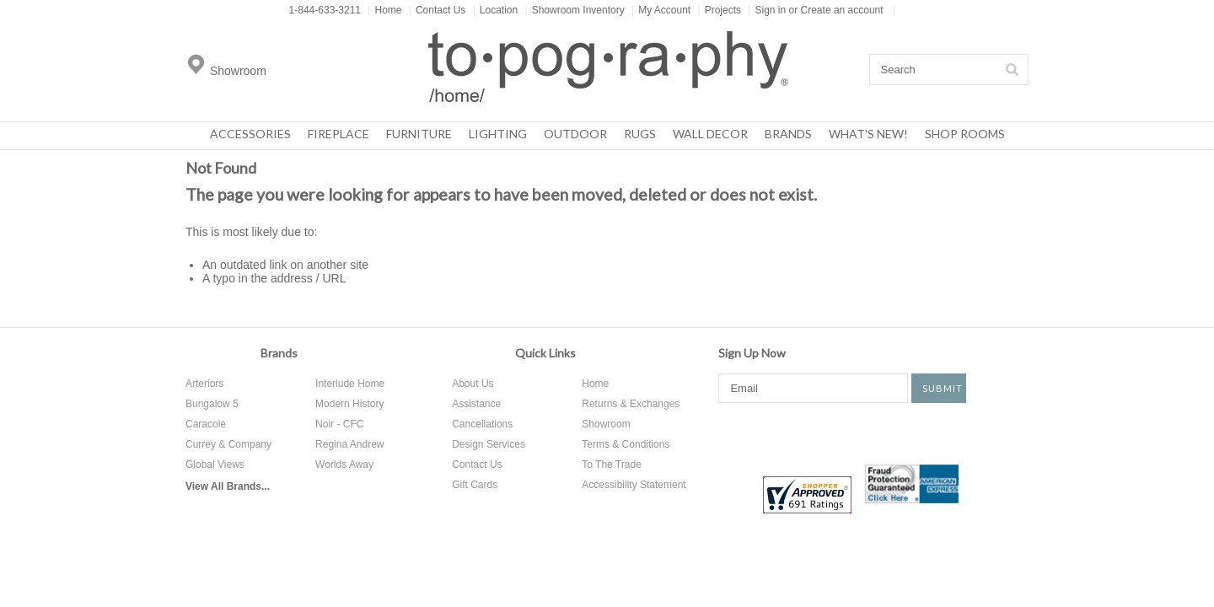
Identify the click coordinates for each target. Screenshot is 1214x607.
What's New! (868, 133)
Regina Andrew (349, 444)
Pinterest (843, 432)
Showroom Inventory (575, 10)
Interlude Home (349, 383)
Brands (788, 133)
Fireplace (338, 133)
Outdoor (575, 133)
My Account (660, 10)
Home (384, 10)
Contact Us (437, 10)
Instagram (895, 432)
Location (495, 10)
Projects (719, 10)
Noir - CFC (339, 424)
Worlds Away (344, 464)
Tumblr (956, 432)
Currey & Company (228, 444)
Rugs (640, 133)
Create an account (842, 10)
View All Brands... (227, 486)
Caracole (205, 424)
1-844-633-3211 (325, 10)
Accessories (250, 133)
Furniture (419, 133)
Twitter (791, 432)
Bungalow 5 (212, 404)
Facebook (731, 432)
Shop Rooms (965, 133)
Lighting (498, 133)
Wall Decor (710, 133)
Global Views (214, 464)
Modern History (349, 404)
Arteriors (204, 383)
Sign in (770, 10)
